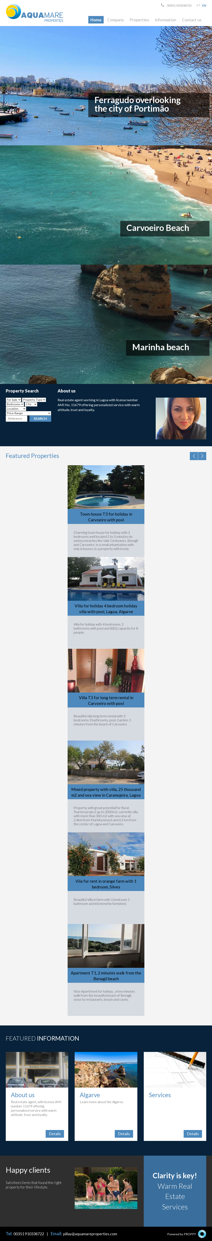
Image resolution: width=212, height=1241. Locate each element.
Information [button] (165, 19)
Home (96, 19)
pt (198, 5)
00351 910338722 (176, 5)
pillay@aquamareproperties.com (90, 1233)
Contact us (192, 19)
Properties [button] (139, 19)
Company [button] (115, 19)
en (204, 5)
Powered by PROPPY (181, 1234)
